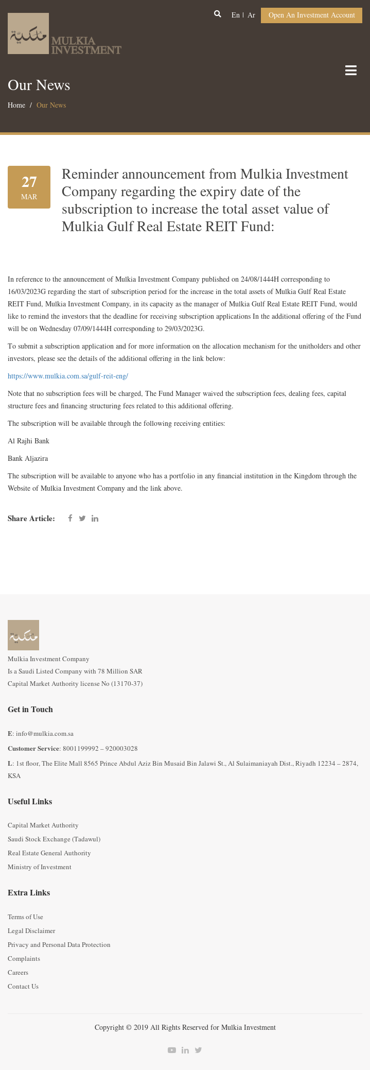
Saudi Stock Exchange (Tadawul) (54, 839)
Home (16, 105)
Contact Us (23, 986)
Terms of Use (25, 917)
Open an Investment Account (312, 15)
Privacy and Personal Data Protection (59, 945)
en (236, 15)
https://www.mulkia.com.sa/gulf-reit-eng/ (68, 376)
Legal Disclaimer (31, 931)
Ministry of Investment (40, 867)
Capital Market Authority (43, 825)
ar (251, 15)
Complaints (24, 959)
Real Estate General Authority (49, 853)
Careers (18, 973)
